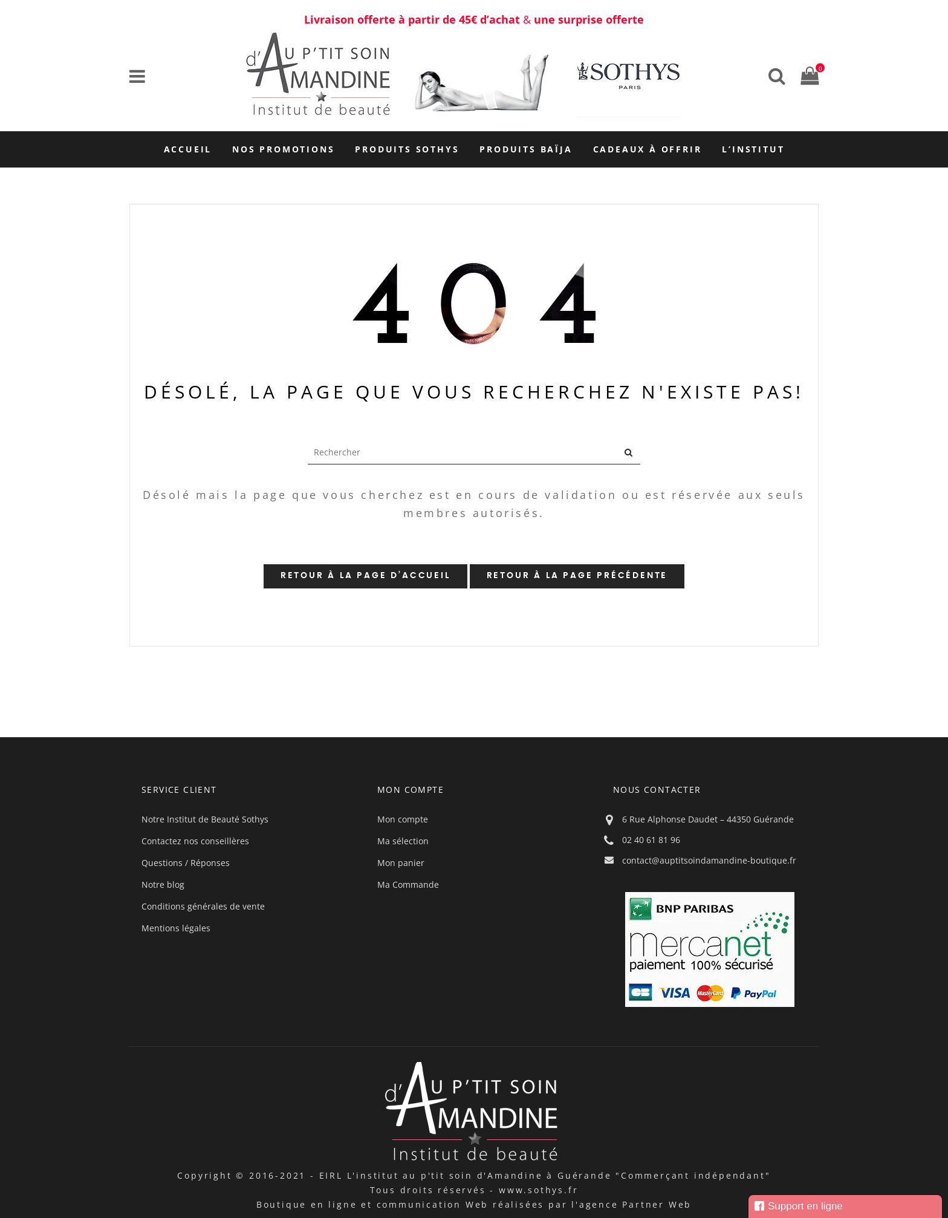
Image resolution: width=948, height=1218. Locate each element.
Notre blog (162, 884)
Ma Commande (408, 884)
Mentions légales (175, 928)
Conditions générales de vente (203, 906)
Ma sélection (403, 841)
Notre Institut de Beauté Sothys (204, 819)
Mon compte (402, 819)
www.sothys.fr (538, 1190)
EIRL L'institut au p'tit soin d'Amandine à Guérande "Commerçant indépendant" (545, 1175)
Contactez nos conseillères (195, 841)
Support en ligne (799, 1206)
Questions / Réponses (185, 862)
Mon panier (400, 862)
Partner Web (657, 1204)
